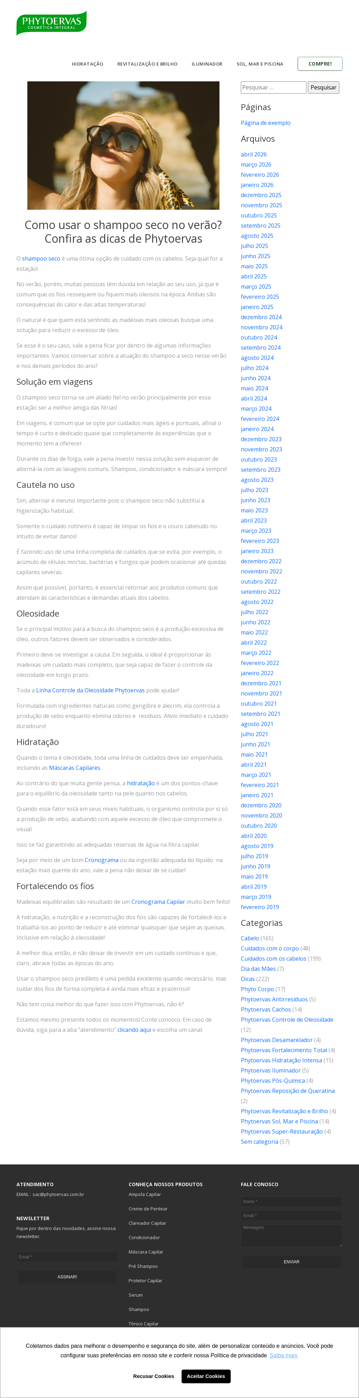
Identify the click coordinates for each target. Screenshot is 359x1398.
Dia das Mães (258, 969)
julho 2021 (254, 734)
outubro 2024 (259, 337)
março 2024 (256, 408)
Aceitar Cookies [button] (206, 1376)
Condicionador (144, 1237)
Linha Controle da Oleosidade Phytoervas (90, 690)
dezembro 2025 (261, 195)
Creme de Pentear (148, 1208)
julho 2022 (254, 612)
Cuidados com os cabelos (273, 958)
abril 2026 (254, 154)
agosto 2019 (257, 846)
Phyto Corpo (257, 989)
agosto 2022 (257, 602)
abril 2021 (254, 764)
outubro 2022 (259, 581)
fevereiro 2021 (260, 785)
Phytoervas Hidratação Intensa (281, 1060)
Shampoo (139, 1309)
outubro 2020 (259, 825)
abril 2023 (254, 520)
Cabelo (250, 938)
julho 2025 (254, 246)
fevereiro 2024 (260, 419)
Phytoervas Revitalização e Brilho (284, 1111)
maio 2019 (254, 876)
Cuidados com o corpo (270, 948)
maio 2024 (254, 388)
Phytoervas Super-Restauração (282, 1131)
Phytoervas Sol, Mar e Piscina (279, 1121)
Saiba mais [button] (283, 1355)
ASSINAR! (67, 1277)
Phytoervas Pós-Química (273, 1080)
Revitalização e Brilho (147, 64)
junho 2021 (255, 744)
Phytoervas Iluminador (271, 1070)
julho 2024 (254, 368)
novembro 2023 (261, 449)
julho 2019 (254, 856)
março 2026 (256, 164)
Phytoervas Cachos (266, 1009)
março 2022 (256, 653)
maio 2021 (254, 754)
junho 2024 (255, 378)
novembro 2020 (261, 815)
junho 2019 (255, 866)
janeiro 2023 (257, 551)
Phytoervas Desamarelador (277, 1040)
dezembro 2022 (261, 561)
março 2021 (256, 775)
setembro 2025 (260, 225)
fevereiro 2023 (260, 541)
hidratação (141, 783)
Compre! (320, 63)
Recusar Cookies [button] (153, 1376)
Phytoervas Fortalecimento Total (284, 1050)
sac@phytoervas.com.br (58, 1194)
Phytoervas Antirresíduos (274, 999)
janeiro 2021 (257, 795)
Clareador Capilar (147, 1223)
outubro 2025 (259, 215)
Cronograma (101, 860)
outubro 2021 (259, 703)
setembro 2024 (260, 347)
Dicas (248, 979)
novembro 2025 (261, 205)
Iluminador (207, 64)
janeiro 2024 (257, 429)
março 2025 (256, 286)
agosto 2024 (257, 358)
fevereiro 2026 (260, 175)
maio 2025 (254, 266)
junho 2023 (255, 500)
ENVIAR (292, 1261)
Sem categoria (259, 1141)
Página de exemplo (266, 123)
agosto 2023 (257, 480)
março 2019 (256, 897)
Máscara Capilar (146, 1252)
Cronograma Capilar (158, 902)
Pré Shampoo (143, 1266)
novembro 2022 (261, 571)
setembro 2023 (260, 469)
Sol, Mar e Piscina (260, 64)
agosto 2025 (257, 236)
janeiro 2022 (257, 673)
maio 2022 (254, 632)
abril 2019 (254, 886)
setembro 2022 (260, 592)
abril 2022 (254, 642)
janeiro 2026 (257, 185)
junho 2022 (255, 622)
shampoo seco (41, 258)
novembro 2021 (261, 693)
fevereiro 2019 (260, 907)
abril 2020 (254, 836)
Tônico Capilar (144, 1323)
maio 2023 (254, 510)
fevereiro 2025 (260, 297)
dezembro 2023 (261, 439)
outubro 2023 (259, 459)
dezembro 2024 (261, 317)
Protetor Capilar (145, 1280)
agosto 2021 (257, 724)
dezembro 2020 (261, 805)
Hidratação (87, 64)
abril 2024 (254, 398)
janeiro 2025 (257, 307)
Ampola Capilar (145, 1194)
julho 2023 (254, 490)
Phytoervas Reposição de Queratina (288, 1091)
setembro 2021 (260, 714)
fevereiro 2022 (260, 663)
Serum (136, 1295)
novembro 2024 (261, 327)
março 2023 (256, 531)
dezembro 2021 (261, 683)
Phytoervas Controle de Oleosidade (287, 1019)
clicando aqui (134, 1030)
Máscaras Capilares (74, 768)
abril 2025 (254, 276)
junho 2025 (255, 256)
